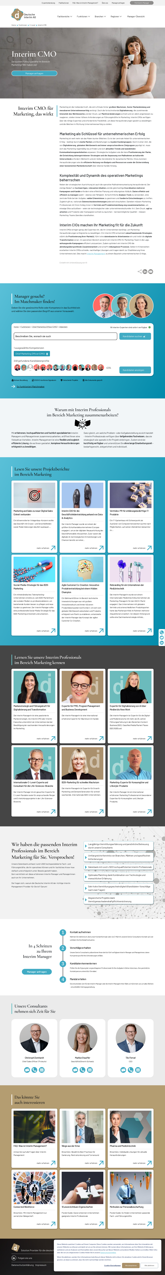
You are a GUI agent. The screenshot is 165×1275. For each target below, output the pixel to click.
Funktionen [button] (82, 16)
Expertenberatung (48, 3)
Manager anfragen (118, 3)
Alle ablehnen (149, 1265)
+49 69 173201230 (162, 632)
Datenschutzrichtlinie (108, 1253)
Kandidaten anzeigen (133, 370)
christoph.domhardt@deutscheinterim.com (27, 1070)
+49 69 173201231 (130, 1070)
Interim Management (96, 253)
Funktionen (23, 25)
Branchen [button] (99, 16)
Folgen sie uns (21, 1258)
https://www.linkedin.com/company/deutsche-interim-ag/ (162, 643)
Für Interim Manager (142, 3)
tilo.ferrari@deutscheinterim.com (123, 1070)
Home (13, 25)
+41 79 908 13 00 (82, 1070)
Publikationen (64, 3)
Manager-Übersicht (136, 16)
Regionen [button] (115, 16)
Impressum (40, 1265)
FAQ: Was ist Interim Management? (85, 3)
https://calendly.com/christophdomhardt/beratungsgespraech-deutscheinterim (42, 1070)
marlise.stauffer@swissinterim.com (75, 1070)
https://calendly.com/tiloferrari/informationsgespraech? (138, 1070)
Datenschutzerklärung (22, 1265)
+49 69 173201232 (34, 1070)
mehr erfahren (47, 547)
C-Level (32, 25)
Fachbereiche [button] (63, 16)
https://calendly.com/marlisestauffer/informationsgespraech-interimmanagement (90, 1070)
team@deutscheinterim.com (162, 637)
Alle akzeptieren (131, 1265)
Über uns (105, 3)
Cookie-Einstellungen (112, 1265)
